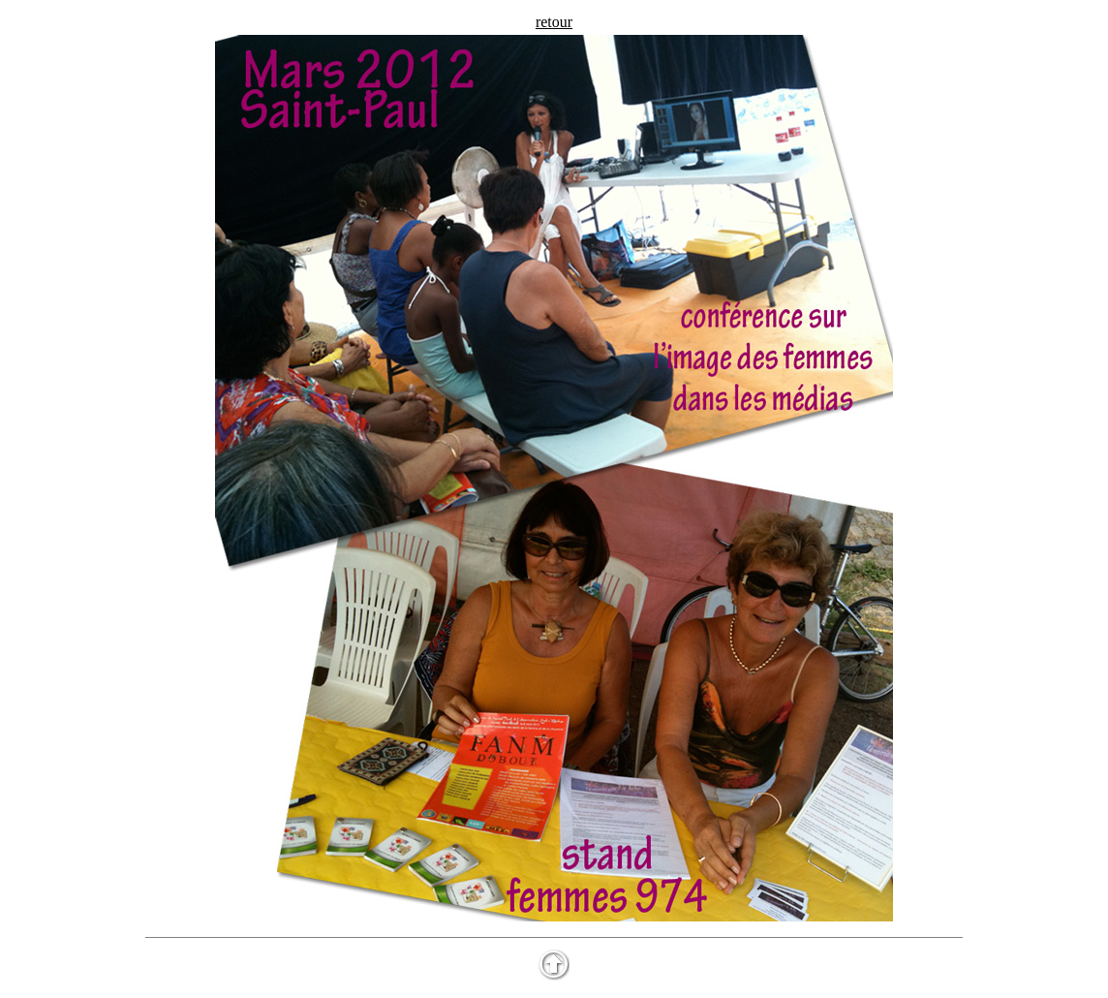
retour (554, 22)
